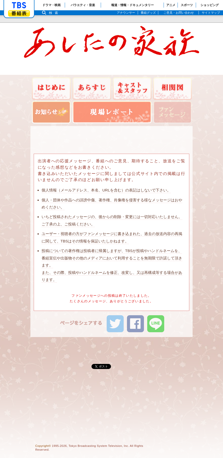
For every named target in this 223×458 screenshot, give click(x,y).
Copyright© (43, 445)
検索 (55, 13)
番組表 (19, 13)
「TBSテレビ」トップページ (19, 5)
